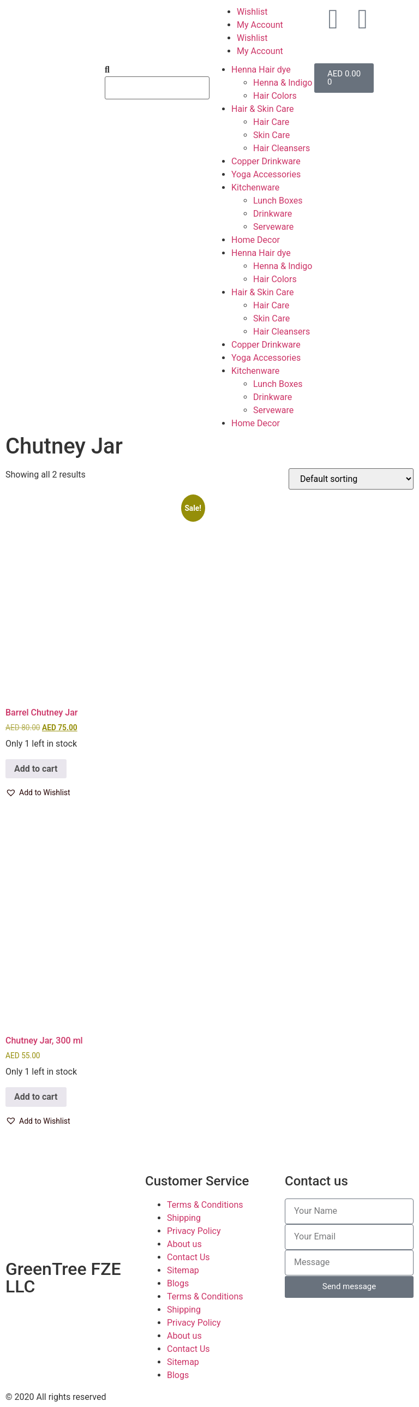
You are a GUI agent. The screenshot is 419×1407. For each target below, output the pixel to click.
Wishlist (252, 12)
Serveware (273, 227)
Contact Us (188, 1257)
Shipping (184, 1218)
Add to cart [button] (36, 769)
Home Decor (255, 240)
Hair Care (271, 122)
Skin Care (271, 135)
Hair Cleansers (281, 148)
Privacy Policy (194, 1231)
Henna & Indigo (282, 82)
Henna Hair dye (261, 69)
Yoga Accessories (266, 174)
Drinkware (272, 213)
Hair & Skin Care (262, 109)
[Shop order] (351, 479)
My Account (260, 25)
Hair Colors (275, 96)
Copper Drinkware (266, 161)
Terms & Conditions (205, 1205)
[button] (37, 793)
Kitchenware (255, 187)
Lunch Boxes (278, 200)
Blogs (178, 1283)
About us (184, 1244)
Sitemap (183, 1270)
